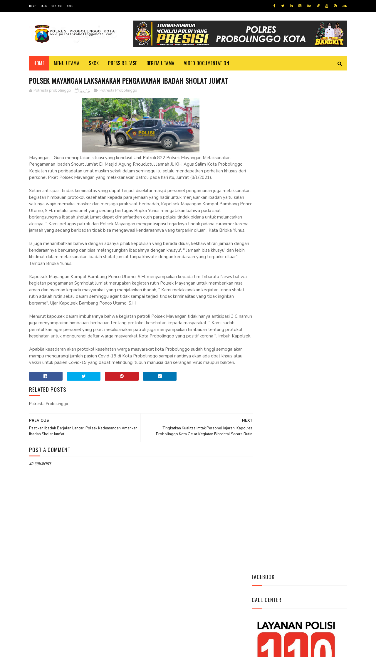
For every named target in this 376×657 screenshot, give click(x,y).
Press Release (122, 63)
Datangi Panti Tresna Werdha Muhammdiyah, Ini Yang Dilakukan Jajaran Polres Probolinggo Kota (313, 265)
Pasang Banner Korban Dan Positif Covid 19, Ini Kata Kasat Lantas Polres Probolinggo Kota (314, 297)
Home (32, 6)
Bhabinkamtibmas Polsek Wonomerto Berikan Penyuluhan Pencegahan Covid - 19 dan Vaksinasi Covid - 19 (295, 333)
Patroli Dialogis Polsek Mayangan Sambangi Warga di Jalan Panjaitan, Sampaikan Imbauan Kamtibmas (297, 372)
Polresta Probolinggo (118, 90)
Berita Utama (160, 63)
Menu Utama (67, 63)
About (71, 6)
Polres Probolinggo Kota (101, 649)
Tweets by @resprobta (277, 226)
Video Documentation (206, 63)
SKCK (44, 6)
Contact (57, 6)
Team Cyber (54, 649)
